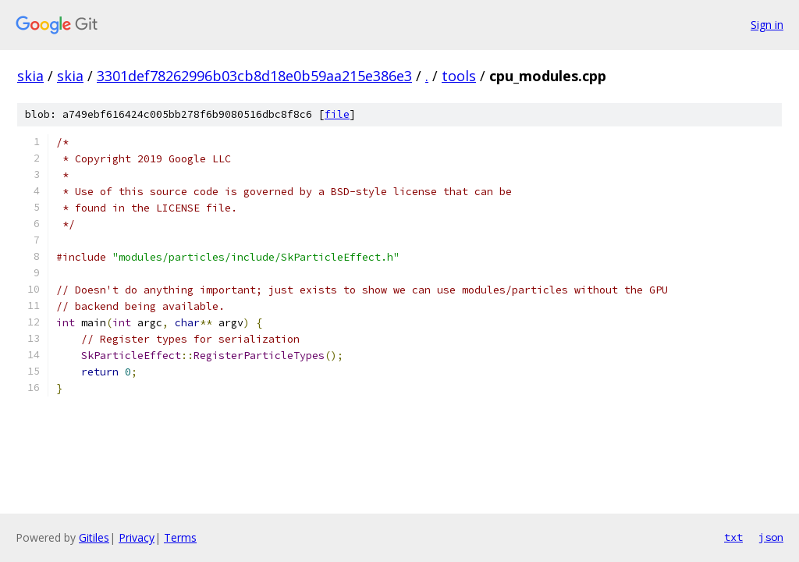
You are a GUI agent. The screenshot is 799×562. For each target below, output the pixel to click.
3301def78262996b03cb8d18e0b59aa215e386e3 (254, 75)
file (337, 114)
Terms (180, 537)
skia (30, 75)
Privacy (136, 537)
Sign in (767, 24)
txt (733, 537)
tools (459, 75)
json (770, 537)
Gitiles (94, 537)
